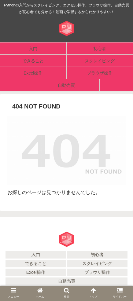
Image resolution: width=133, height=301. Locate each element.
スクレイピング (97, 263)
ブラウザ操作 (97, 272)
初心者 (97, 254)
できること (35, 263)
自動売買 (66, 281)
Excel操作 (35, 272)
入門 (35, 254)
